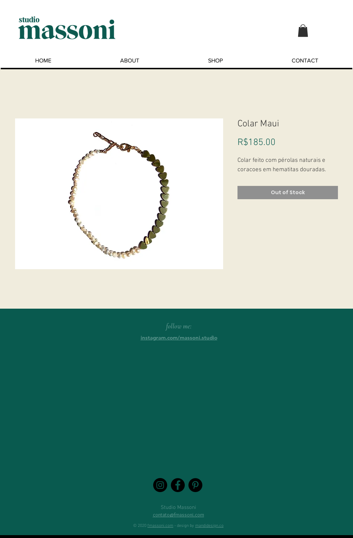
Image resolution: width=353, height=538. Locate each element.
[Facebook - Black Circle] (178, 485)
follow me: (179, 326)
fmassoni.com (160, 525)
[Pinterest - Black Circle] (195, 485)
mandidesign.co (209, 525)
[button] (303, 30)
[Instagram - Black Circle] (160, 485)
